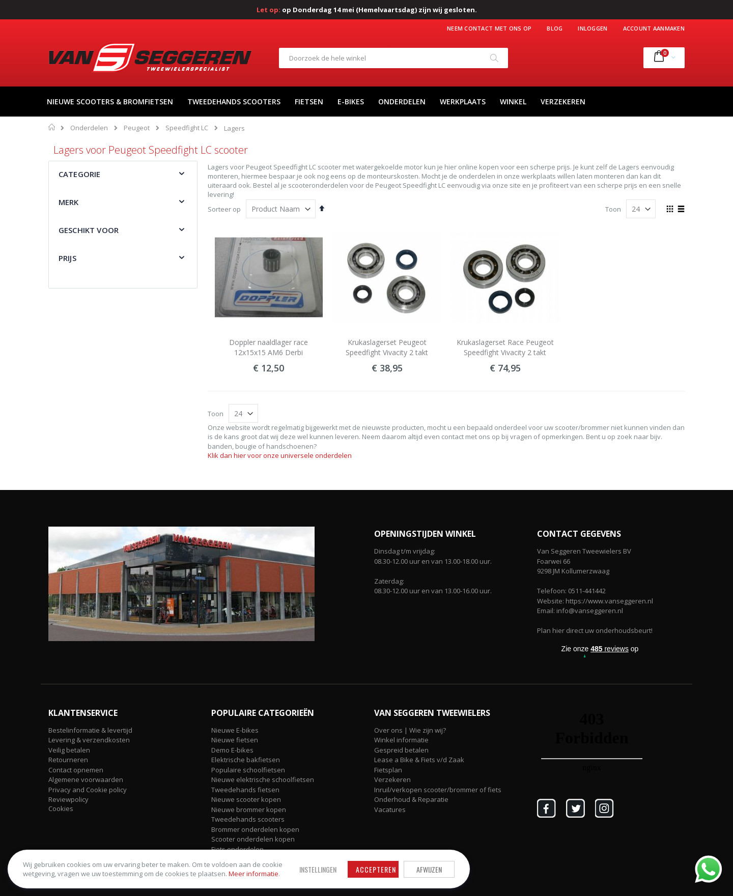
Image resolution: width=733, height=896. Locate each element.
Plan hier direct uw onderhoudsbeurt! (595, 630)
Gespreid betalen (401, 750)
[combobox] (393, 58)
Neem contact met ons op (489, 28)
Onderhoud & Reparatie (411, 799)
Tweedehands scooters (248, 819)
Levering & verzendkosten (89, 739)
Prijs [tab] (67, 258)
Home (52, 127)
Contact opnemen (75, 769)
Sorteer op (224, 209)
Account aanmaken (654, 28)
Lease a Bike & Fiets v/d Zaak (419, 759)
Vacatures (390, 809)
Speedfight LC (186, 128)
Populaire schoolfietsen (248, 769)
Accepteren (283, 857)
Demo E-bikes (232, 750)
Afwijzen (336, 857)
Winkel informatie (401, 739)
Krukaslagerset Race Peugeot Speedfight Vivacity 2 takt (505, 347)
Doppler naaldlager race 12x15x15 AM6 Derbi (268, 347)
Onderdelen (89, 128)
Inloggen (592, 28)
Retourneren (68, 759)
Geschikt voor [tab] (89, 230)
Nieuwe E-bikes (235, 730)
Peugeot (137, 128)
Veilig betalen (69, 750)
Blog (554, 28)
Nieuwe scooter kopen (246, 799)
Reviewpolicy (68, 799)
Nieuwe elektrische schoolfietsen (262, 779)
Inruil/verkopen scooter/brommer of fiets (437, 789)
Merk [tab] (69, 202)
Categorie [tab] (79, 174)
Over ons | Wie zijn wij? (410, 730)
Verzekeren (392, 779)
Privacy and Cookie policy (87, 789)
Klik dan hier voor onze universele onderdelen (280, 455)
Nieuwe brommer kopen (248, 809)
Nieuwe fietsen (234, 739)
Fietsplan (388, 769)
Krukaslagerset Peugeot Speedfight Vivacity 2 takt (387, 347)
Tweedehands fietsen (245, 789)
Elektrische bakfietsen (245, 759)
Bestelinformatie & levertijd (90, 730)
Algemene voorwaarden (85, 779)
